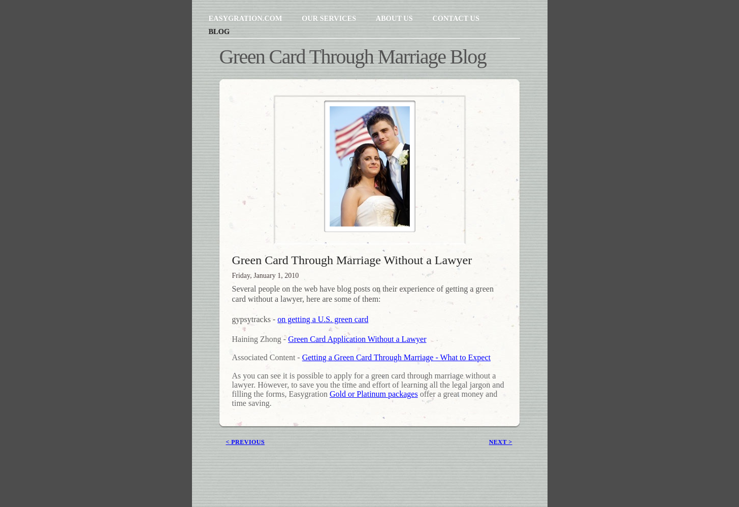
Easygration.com (246, 18)
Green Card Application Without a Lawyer (357, 339)
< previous (245, 442)
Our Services (330, 18)
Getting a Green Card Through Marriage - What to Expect (396, 357)
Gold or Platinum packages (374, 394)
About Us (395, 18)
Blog (219, 31)
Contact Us (455, 18)
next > (500, 442)
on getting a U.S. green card (322, 319)
